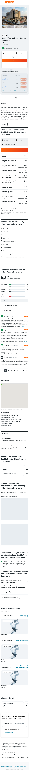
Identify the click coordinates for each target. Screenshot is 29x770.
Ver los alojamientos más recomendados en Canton (22, 666)
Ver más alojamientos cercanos (23, 615)
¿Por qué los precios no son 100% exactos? (15, 757)
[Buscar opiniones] (15, 301)
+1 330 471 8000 (6, 46)
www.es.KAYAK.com (11, 765)
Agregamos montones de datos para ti (15, 755)
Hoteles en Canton (8, 732)
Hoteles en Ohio (9, 767)
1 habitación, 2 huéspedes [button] (10, 57)
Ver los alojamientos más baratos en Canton (22, 641)
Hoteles (18, 765)
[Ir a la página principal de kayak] (9, 2)
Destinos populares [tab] (19, 723)
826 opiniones (14, 48)
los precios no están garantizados (8, 747)
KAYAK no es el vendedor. (15, 752)
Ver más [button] (22, 326)
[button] (2, 2)
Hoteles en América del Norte (7, 766)
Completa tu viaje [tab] (7, 723)
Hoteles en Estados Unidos (20, 766)
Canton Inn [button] (4, 634)
